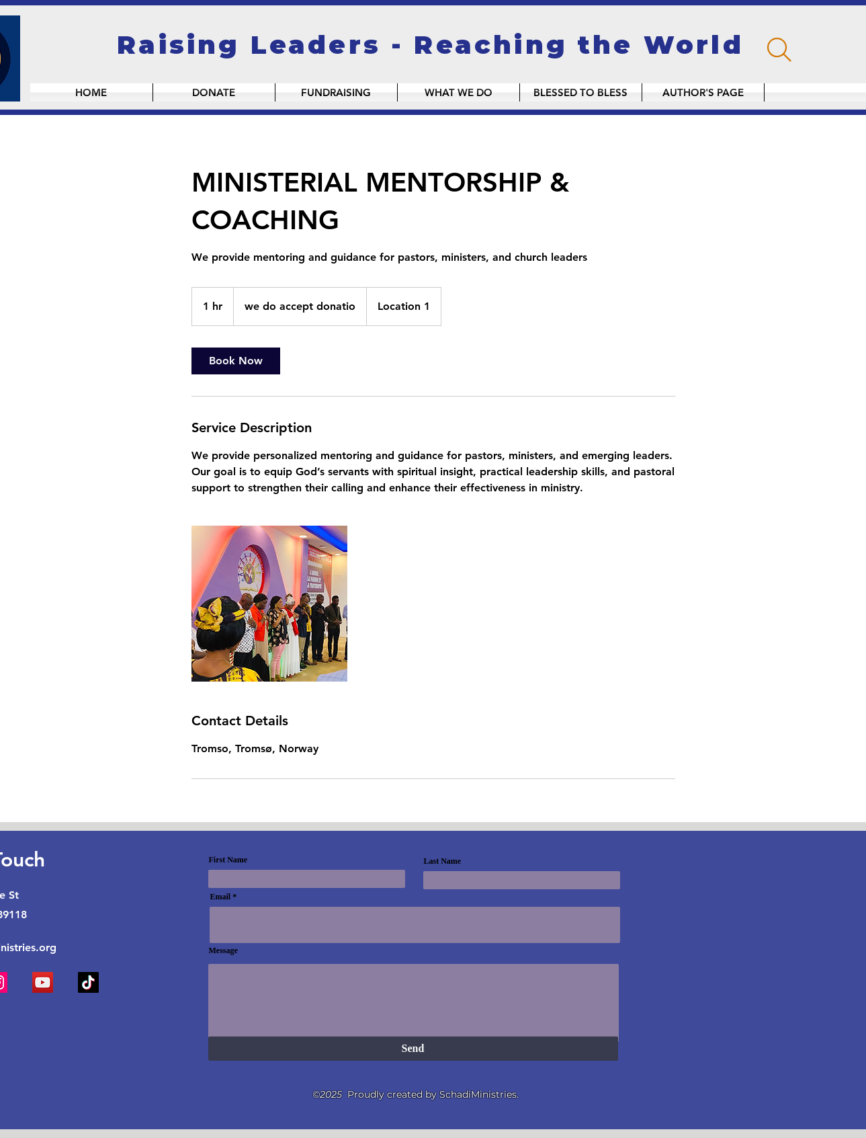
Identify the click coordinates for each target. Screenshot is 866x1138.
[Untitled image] (269, 604)
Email (220, 897)
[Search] (779, 50)
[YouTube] (42, 982)
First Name (228, 860)
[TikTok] (88, 982)
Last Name (443, 861)
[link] (235, 361)
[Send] (413, 1049)
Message (223, 950)
